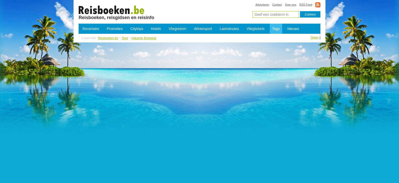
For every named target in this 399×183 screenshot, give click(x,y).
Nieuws (293, 29)
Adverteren (262, 4)
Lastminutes (229, 29)
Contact (277, 4)
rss (317, 4)
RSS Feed (305, 4)
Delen (315, 37)
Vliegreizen (177, 29)
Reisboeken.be (108, 38)
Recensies (90, 29)
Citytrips (136, 29)
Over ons (290, 4)
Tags (276, 29)
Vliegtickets (256, 29)
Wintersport (203, 29)
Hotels (156, 29)
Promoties (115, 29)
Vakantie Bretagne (112, 9)
